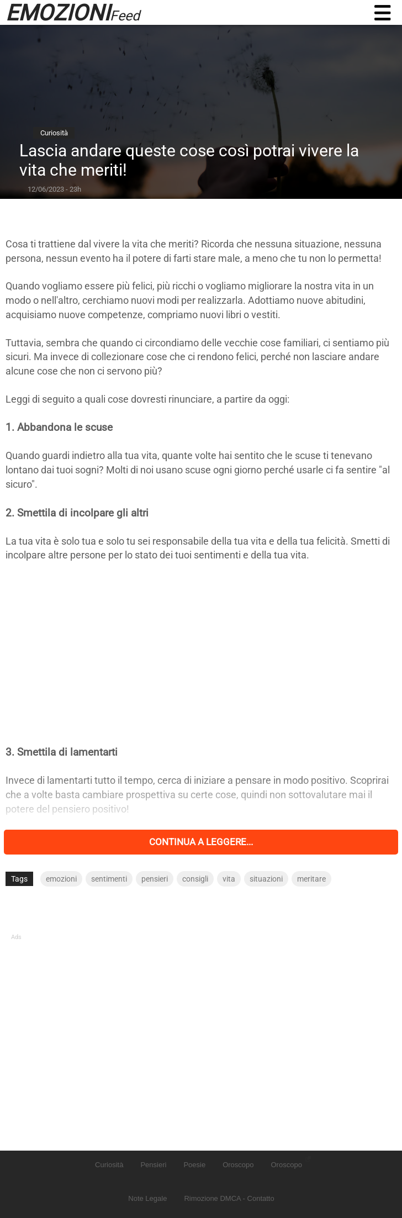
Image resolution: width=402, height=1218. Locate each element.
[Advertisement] (201, 653)
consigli (195, 878)
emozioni (61, 878)
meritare (311, 878)
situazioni (266, 878)
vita (229, 878)
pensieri (154, 878)
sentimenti (109, 878)
